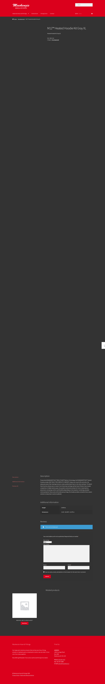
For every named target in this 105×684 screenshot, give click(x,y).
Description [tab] (15, 477)
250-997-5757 (61, 659)
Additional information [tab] (18, 481)
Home (15, 19)
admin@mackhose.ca (63, 663)
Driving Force (44, 13)
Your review (46, 544)
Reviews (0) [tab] (15, 486)
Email (70, 565)
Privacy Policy (15, 675)
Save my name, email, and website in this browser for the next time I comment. (65, 572)
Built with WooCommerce (27, 675)
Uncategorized (21, 19)
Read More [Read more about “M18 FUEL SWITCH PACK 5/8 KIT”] (24, 623)
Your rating (46, 540)
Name (45, 565)
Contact (52, 13)
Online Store (34, 13)
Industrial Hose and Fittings (19, 13)
